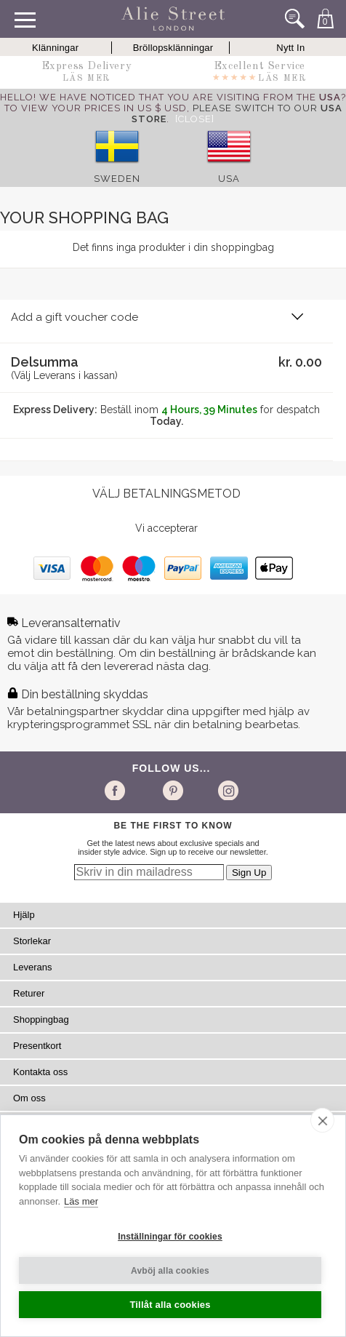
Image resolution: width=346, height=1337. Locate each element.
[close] (322, 1120)
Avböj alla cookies (170, 1271)
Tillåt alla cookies (169, 1304)
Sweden (117, 178)
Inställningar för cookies (170, 1237)
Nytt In (290, 47)
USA (229, 178)
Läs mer (81, 1201)
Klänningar (55, 47)
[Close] (194, 118)
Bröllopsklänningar (173, 47)
